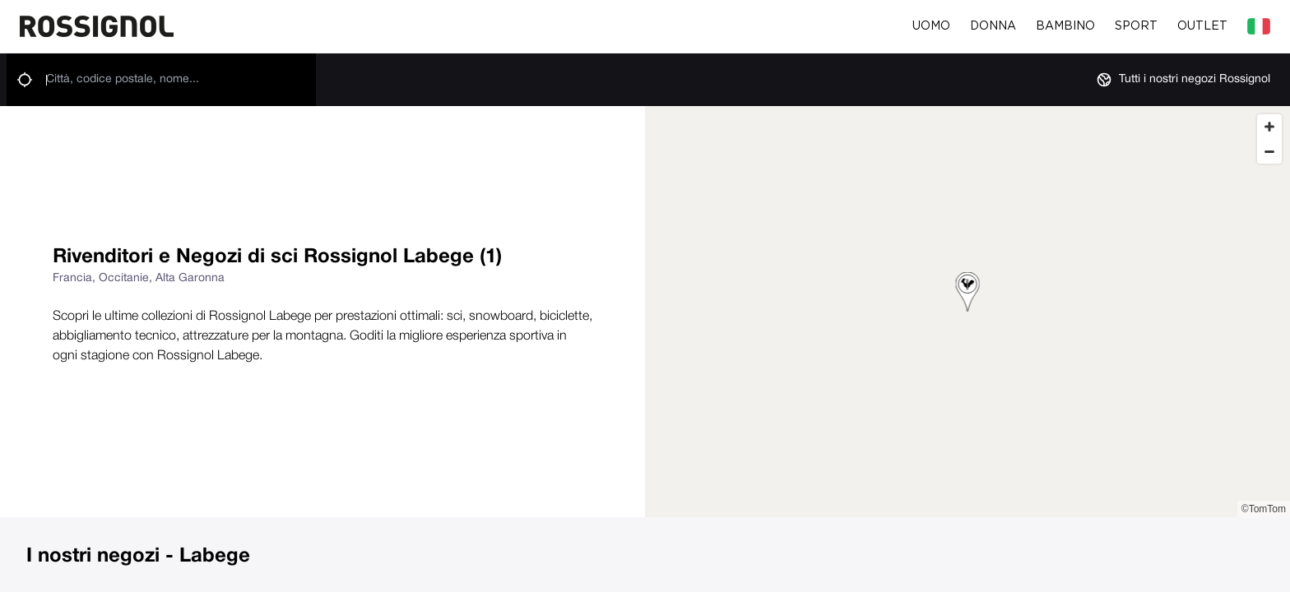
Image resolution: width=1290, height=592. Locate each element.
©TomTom (1263, 509)
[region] (967, 311)
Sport (1136, 26)
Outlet (1202, 26)
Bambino (1065, 26)
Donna (993, 26)
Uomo (931, 26)
